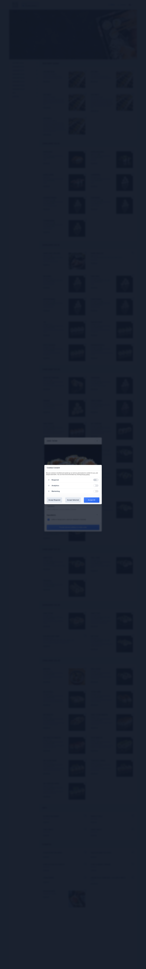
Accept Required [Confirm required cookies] (54, 500)
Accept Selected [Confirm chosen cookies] (73, 500)
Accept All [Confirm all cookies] (91, 500)
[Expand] (49, 480)
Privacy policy (86, 474)
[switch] (95, 480)
